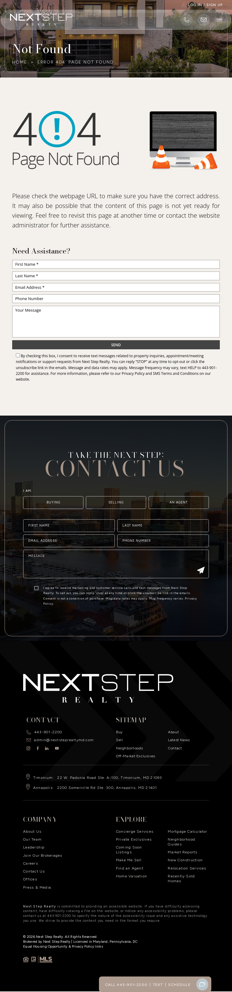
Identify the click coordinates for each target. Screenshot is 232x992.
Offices (30, 879)
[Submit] (201, 587)
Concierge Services (134, 831)
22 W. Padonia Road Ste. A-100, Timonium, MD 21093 (109, 777)
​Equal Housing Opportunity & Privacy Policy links (63, 946)
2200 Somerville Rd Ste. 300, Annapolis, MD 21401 (107, 787)
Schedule (179, 984)
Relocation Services (187, 868)
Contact (175, 748)
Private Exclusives (134, 839)
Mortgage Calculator (187, 831)
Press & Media (37, 887)
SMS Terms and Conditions (176, 373)
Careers (30, 863)
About (173, 732)
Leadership (33, 847)
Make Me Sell (129, 860)
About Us (32, 831)
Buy (119, 732)
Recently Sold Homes (181, 878)
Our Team (32, 839)
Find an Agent (129, 868)
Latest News (179, 740)
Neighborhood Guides (181, 841)
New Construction (185, 860)
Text (158, 984)
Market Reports (182, 852)
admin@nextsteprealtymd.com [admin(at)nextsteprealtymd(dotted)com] (64, 740)
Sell (119, 740)
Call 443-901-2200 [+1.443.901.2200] (126, 984)
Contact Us (34, 871)
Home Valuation (131, 876)
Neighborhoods (129, 748)
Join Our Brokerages (42, 855)
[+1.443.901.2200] (187, 20)
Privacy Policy (133, 373)
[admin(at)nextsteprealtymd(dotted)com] (204, 20)
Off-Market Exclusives (135, 756)
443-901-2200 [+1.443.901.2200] (48, 732)
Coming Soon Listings (129, 849)
